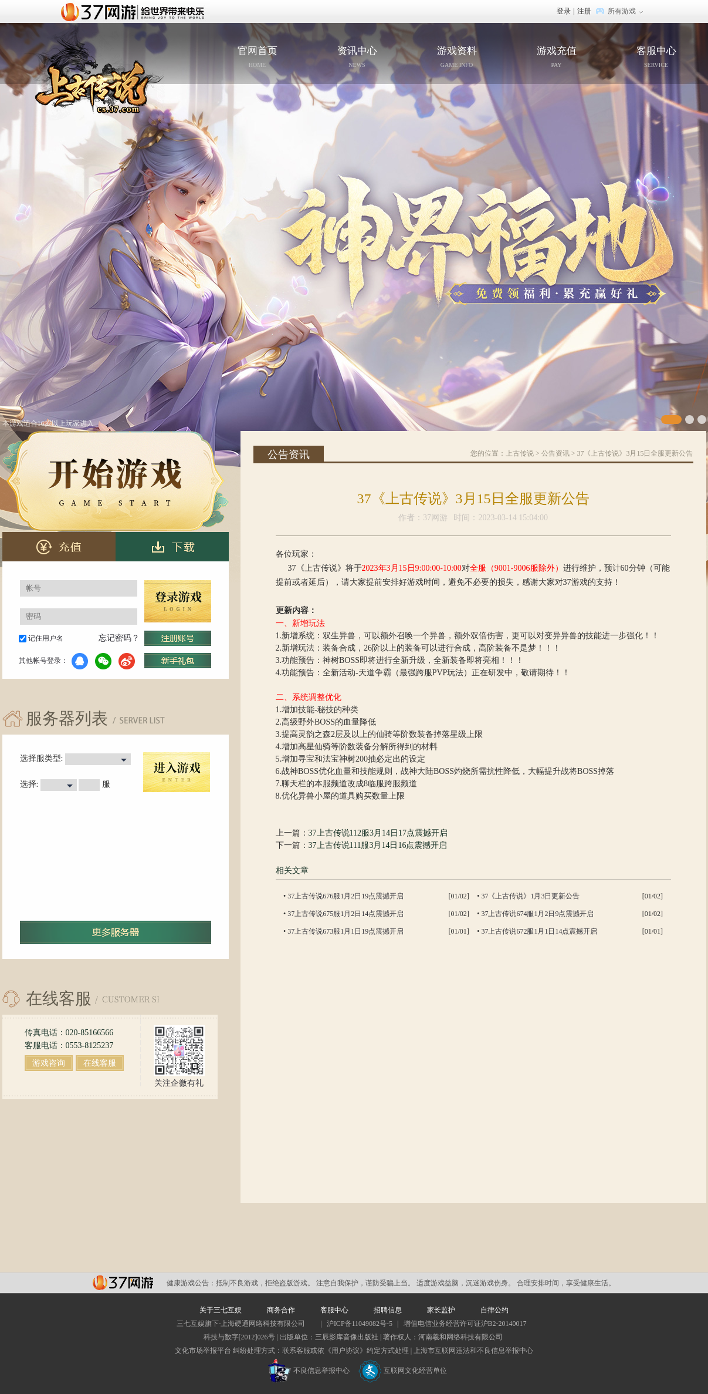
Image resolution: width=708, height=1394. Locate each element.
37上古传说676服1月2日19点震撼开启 (345, 896)
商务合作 (281, 1310)
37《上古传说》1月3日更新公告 (530, 896)
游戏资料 (457, 58)
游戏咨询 (48, 1063)
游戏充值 (557, 58)
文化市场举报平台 (203, 1350)
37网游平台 (123, 1283)
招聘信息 (388, 1310)
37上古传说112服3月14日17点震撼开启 (378, 833)
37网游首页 (135, 11)
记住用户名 (45, 638)
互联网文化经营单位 (403, 1370)
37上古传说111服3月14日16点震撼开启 (378, 845)
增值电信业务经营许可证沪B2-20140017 (465, 1323)
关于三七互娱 (220, 1310)
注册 (584, 11)
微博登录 (126, 661)
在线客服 (99, 1063)
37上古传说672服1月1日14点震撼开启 (539, 931)
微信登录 (103, 661)
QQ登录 (80, 661)
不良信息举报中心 (309, 1370)
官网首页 (116, 72)
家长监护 (441, 1310)
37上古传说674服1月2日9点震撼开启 (537, 914)
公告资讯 (555, 453)
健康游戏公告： (191, 1283)
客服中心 (656, 58)
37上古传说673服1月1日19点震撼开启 (345, 931)
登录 (564, 11)
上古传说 (520, 453)
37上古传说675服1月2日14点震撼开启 (345, 914)
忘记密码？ (119, 638)
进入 (176, 772)
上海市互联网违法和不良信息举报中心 (473, 1350)
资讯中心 (357, 58)
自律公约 (494, 1310)
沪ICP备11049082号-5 (359, 1323)
